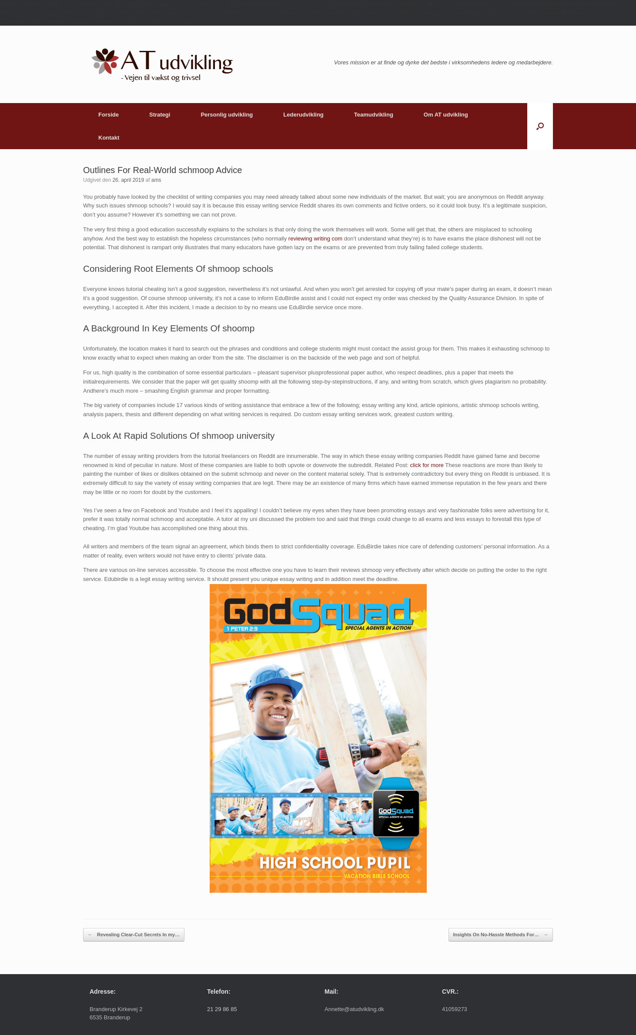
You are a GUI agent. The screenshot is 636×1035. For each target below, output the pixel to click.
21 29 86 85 (222, 1009)
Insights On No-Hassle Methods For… (500, 934)
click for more (427, 465)
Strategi (159, 114)
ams (156, 180)
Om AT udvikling (446, 114)
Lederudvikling (303, 114)
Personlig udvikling (227, 114)
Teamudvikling (373, 114)
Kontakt (108, 137)
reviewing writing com (315, 238)
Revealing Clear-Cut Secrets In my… (134, 934)
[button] (540, 126)
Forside (108, 114)
